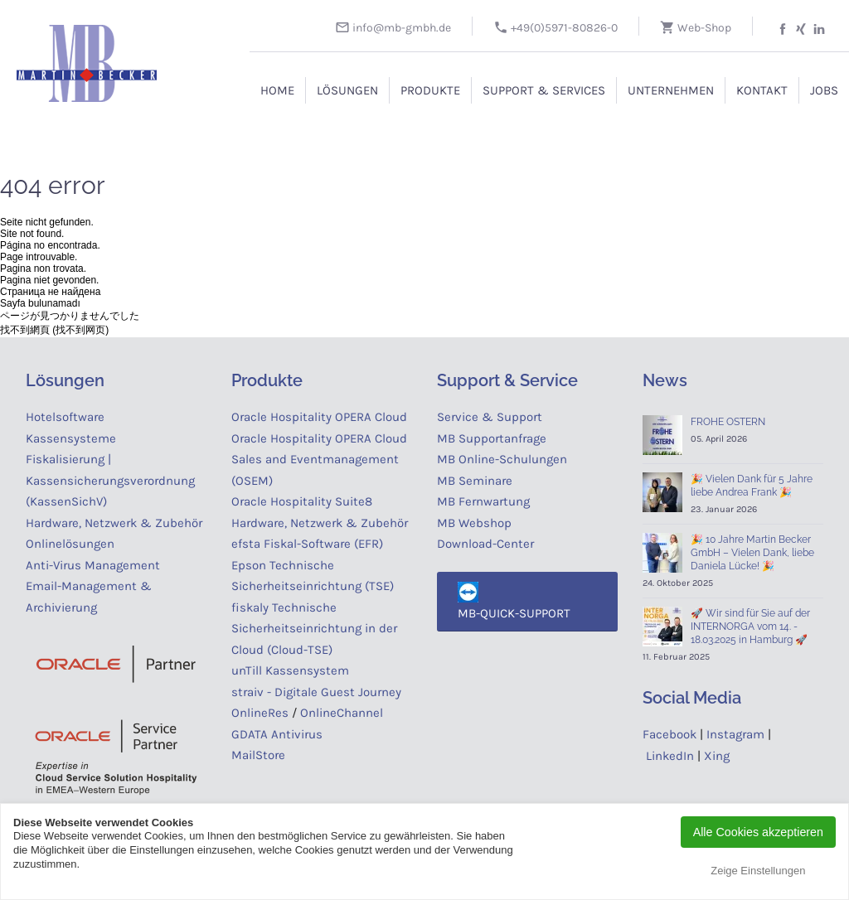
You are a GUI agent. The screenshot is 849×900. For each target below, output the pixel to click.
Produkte (430, 90)
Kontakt (762, 90)
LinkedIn (670, 755)
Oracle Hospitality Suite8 (301, 501)
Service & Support (489, 416)
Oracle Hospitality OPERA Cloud (319, 416)
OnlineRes (260, 712)
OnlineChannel (341, 712)
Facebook (669, 734)
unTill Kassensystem (290, 670)
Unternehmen (671, 90)
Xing (717, 755)
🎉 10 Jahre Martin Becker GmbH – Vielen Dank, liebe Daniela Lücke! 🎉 (752, 553)
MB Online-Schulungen (502, 459)
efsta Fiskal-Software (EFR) (307, 543)
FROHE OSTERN (728, 422)
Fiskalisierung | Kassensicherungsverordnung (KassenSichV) (110, 480)
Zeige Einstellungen (758, 870)
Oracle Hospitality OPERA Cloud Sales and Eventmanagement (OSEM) (319, 459)
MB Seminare (474, 480)
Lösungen (347, 90)
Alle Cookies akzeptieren (758, 832)
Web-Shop (695, 28)
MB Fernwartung (483, 501)
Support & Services (544, 90)
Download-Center (485, 543)
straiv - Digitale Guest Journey (316, 692)
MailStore (258, 755)
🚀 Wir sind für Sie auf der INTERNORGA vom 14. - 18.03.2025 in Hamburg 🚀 (750, 626)
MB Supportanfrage (491, 438)
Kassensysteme (71, 438)
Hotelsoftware (65, 416)
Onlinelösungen (70, 543)
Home (277, 90)
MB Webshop (474, 522)
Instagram (735, 734)
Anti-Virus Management (94, 565)
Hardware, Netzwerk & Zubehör (114, 522)
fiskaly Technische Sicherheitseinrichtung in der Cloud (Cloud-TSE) (314, 628)
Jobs (824, 90)
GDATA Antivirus (277, 734)
